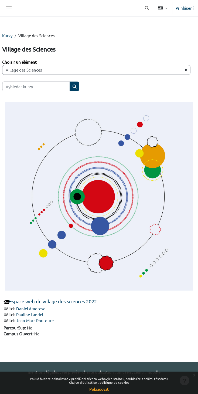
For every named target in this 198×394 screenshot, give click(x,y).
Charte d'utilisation (83, 382)
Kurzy (7, 35)
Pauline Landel (29, 314)
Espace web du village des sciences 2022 (53, 301)
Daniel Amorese (30, 308)
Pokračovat (99, 389)
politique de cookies (114, 382)
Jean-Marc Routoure (35, 320)
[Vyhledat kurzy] (36, 86)
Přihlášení (185, 8)
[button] (147, 8)
